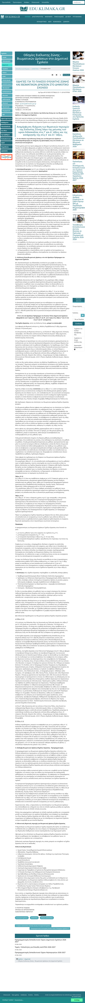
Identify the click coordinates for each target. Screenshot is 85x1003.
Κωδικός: (75, 313)
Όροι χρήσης (15, 995)
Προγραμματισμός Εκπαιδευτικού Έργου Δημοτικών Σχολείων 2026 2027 (40, 941)
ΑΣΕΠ (49, 22)
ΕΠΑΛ (4, 76)
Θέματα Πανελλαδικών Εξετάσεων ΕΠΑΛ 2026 (79, 88)
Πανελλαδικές (59, 17)
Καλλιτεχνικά (6, 99)
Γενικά (4, 57)
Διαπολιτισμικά (7, 84)
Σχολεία (27, 17)
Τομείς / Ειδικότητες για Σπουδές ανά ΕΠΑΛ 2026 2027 (35, 947)
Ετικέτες (30, 995)
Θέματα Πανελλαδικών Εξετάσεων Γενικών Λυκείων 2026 (79, 66)
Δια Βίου (68, 17)
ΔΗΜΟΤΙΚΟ (35, 69)
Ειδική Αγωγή (6, 80)
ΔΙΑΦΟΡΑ (66, 22)
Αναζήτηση (24, 995)
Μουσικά (5, 103)
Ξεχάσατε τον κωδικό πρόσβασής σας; (78, 332)
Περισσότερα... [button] (19, 1000)
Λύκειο (4, 72)
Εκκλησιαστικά (6, 91)
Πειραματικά (6, 110)
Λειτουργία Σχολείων (21, 918)
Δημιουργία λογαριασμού (78, 347)
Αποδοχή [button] (76, 1000)
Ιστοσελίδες (45, 2)
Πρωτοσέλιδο (6, 2)
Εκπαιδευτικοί (41, 22)
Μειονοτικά (5, 107)
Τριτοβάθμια (77, 17)
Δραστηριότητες (37, 17)
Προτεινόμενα (17, 2)
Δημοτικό (5, 65)
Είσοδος (36, 995)
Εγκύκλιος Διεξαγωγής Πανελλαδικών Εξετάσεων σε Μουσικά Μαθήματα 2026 (79, 140)
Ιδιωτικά (5, 95)
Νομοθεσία (57, 22)
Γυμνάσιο (5, 69)
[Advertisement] (42, 35)
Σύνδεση (78, 323)
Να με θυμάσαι (79, 319)
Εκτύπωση (66, 75)
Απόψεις (26, 2)
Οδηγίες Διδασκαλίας (47, 918)
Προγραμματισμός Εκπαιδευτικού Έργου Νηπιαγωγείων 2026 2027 (40, 952)
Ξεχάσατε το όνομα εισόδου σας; (78, 340)
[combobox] (79, 2)
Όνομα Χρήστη (77, 306)
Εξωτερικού (5, 88)
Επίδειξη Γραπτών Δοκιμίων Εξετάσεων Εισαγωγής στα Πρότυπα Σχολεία (78, 112)
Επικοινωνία (35, 2)
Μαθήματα (48, 17)
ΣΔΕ (3, 114)
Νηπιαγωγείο (6, 61)
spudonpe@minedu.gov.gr (28, 104)
